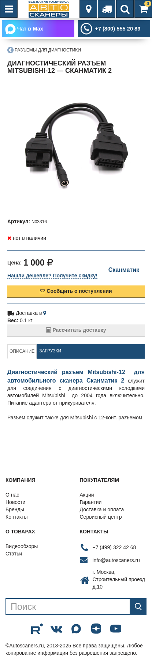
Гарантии (91, 502)
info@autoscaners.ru (116, 560)
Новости (15, 502)
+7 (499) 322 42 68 (114, 547)
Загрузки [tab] (50, 350)
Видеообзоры (21, 546)
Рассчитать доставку (76, 330)
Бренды (14, 509)
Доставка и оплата (102, 509)
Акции (87, 495)
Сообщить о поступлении (76, 291)
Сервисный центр (101, 517)
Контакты (16, 517)
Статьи (13, 554)
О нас (12, 495)
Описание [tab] (22, 351)
